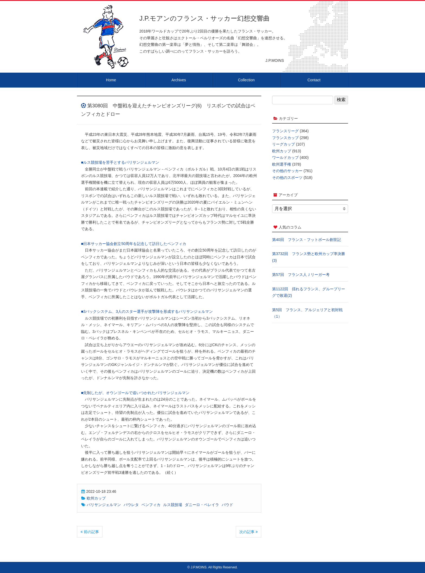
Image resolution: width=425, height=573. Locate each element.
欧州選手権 (281, 164)
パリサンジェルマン (104, 505)
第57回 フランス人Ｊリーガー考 (301, 274)
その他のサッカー (287, 171)
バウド (227, 505)
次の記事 (248, 532)
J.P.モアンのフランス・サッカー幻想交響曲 (204, 18)
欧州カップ (96, 498)
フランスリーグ (285, 131)
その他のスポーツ (287, 177)
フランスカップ (285, 138)
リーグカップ (283, 144)
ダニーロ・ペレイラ (202, 505)
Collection (246, 80)
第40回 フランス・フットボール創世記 (306, 239)
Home (111, 80)
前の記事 (90, 532)
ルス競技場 (172, 505)
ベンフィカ (150, 505)
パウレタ (131, 505)
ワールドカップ (285, 157)
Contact (313, 80)
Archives (178, 80)
